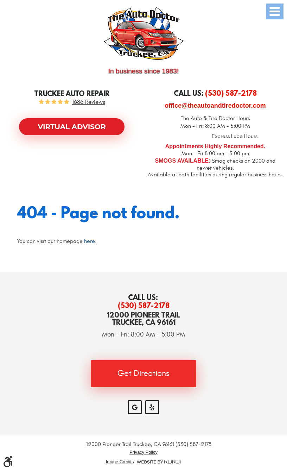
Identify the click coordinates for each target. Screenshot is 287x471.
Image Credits (120, 462)
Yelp (152, 407)
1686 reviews (88, 102)
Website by (158, 462)
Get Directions (143, 373)
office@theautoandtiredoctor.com (215, 105)
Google (135, 407)
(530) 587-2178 (144, 305)
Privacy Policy (143, 452)
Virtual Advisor (72, 127)
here (89, 241)
